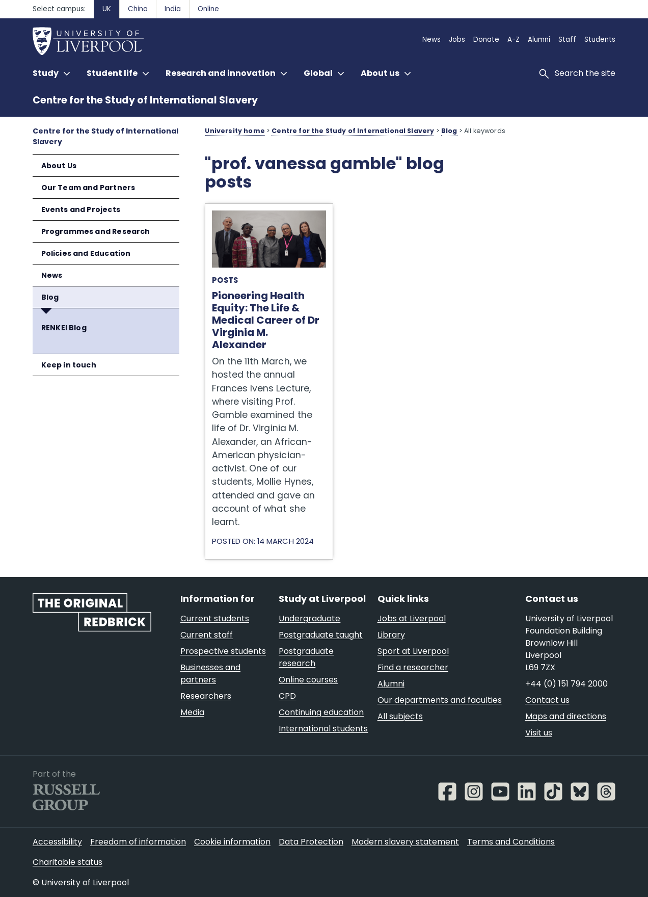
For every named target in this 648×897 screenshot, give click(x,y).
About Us (58, 166)
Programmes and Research (95, 231)
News (52, 275)
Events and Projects (80, 209)
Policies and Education (86, 253)
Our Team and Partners (88, 187)
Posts (225, 280)
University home (234, 130)
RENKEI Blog (64, 328)
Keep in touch (68, 365)
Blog (50, 297)
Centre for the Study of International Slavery (145, 100)
